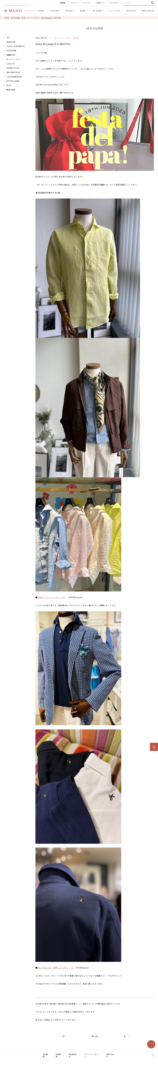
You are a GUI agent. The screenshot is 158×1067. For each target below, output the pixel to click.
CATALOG (10, 63)
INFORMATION (13, 72)
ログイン (74, 3)
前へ (64, 1036)
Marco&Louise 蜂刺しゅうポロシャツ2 (55, 967)
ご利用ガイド (99, 3)
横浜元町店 (10, 89)
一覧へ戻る (95, 1036)
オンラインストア (13, 59)
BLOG (8, 85)
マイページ (86, 3)
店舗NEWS (11, 55)
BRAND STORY (12, 68)
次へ (125, 1036)
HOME (6, 18)
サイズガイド (114, 3)
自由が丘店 (10, 42)
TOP (151, 1043)
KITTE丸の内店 (12, 81)
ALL (8, 37)
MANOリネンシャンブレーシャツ (51, 597)
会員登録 (63, 3)
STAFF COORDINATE (15, 46)
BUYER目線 (11, 50)
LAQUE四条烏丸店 (14, 76)
